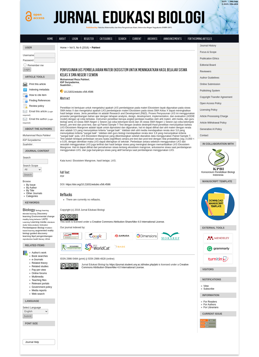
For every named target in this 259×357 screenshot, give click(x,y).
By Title (30, 190)
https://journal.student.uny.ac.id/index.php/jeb (133, 264)
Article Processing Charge (214, 116)
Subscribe (208, 288)
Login (75, 38)
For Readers (210, 301)
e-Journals (37, 259)
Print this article (37, 84)
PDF (62, 176)
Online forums (39, 273)
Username (28, 55)
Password (28, 60)
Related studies (40, 266)
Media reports (39, 290)
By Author (31, 187)
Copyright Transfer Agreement (216, 97)
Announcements (172, 38)
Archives (152, 38)
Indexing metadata (39, 89)
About (62, 38)
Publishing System (210, 90)
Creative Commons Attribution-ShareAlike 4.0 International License (128, 221)
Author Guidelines (209, 77)
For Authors (209, 304)
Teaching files (39, 280)
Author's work (39, 252)
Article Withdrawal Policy (213, 122)
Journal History (208, 45)
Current (136, 38)
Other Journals (34, 193)
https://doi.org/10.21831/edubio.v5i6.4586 (88, 184)
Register (89, 38)
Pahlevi (96, 47)
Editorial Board (208, 65)
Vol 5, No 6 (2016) (79, 47)
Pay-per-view (39, 269)
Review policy (36, 106)
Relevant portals (40, 283)
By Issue (30, 184)
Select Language (32, 307)
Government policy (42, 287)
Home (50, 38)
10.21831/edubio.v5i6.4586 (78, 91)
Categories (32, 196)
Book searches (40, 256)
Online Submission (210, 84)
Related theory (40, 263)
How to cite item (37, 95)
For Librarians (210, 307)
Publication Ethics (209, 58)
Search (122, 38)
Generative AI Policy (211, 129)
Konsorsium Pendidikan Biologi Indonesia (218, 173)
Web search (38, 293)
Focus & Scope (208, 52)
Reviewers (205, 71)
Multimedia (38, 276)
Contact (204, 135)
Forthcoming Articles (200, 38)
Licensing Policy (208, 109)
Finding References (39, 100)
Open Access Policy (210, 103)
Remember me (36, 65)
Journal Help (32, 342)
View (206, 286)
